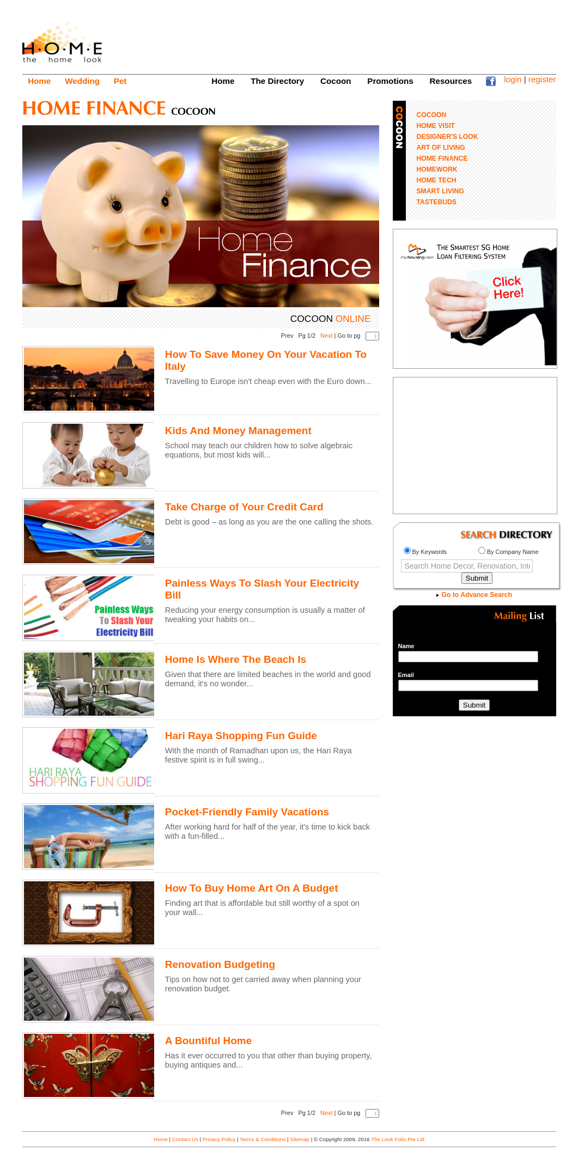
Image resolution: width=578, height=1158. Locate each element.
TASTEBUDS (437, 202)
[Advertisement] (358, 35)
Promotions (390, 81)
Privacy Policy (219, 1139)
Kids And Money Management (238, 430)
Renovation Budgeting (220, 964)
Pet (120, 81)
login (512, 79)
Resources (451, 81)
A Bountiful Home (208, 1040)
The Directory (277, 81)
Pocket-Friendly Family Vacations (247, 812)
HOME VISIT (436, 126)
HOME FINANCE (442, 158)
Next (326, 335)
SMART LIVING (440, 191)
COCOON (432, 115)
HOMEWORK (437, 169)
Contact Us (185, 1139)
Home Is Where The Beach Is (235, 659)
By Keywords (425, 551)
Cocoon (335, 81)
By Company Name (508, 551)
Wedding (82, 81)
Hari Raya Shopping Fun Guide (241, 735)
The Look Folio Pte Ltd (397, 1139)
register (542, 79)
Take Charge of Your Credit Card (244, 507)
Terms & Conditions (262, 1139)
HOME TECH (437, 180)
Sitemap (299, 1139)
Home (39, 81)
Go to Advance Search (474, 595)
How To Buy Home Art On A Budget (251, 888)
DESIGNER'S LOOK (447, 137)
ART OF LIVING (441, 147)
